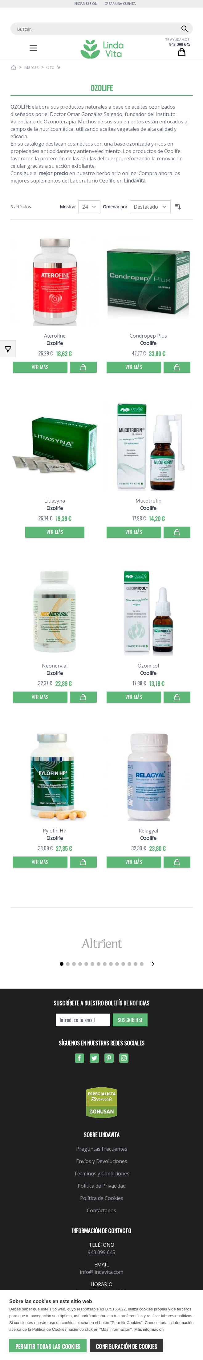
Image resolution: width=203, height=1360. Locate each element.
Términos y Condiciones (101, 1173)
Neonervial (54, 665)
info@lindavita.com (101, 1272)
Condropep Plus (148, 335)
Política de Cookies (101, 1198)
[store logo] (102, 49)
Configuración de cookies (126, 1346)
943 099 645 (179, 44)
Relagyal (148, 830)
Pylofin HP (55, 830)
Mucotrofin (148, 500)
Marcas (31, 67)
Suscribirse (130, 1020)
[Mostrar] (89, 206)
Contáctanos (101, 1210)
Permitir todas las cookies (47, 1346)
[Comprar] (83, 367)
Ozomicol (148, 665)
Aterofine (55, 335)
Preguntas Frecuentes (101, 1148)
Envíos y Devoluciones (101, 1161)
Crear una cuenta (120, 3)
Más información (149, 1329)
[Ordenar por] (150, 206)
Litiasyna (54, 500)
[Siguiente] (155, 964)
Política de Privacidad (102, 1185)
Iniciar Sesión (85, 3)
